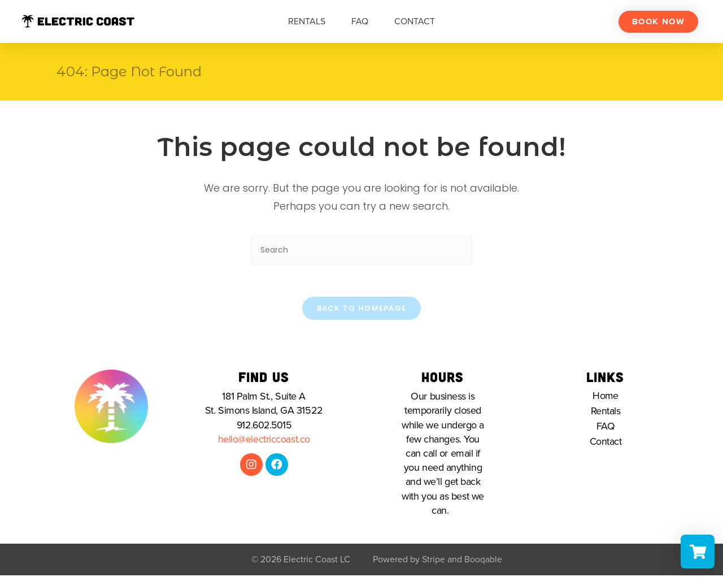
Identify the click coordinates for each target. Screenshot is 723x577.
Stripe (433, 561)
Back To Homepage (362, 310)
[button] (658, 22)
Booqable (483, 561)
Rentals (306, 21)
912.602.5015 (264, 426)
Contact (414, 21)
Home (606, 398)
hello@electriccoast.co (264, 441)
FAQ (359, 21)
